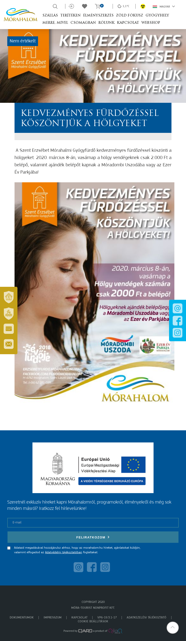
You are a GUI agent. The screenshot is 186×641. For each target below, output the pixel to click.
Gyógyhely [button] (157, 15)
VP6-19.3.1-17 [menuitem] (107, 617)
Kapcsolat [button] (128, 23)
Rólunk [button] (106, 23)
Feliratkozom (93, 537)
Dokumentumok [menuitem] (22, 617)
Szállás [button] (50, 15)
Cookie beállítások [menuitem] (93, 621)
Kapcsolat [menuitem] (79, 617)
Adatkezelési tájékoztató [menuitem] (146, 617)
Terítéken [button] (70, 15)
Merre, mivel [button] (55, 23)
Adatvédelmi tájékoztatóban (63, 552)
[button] (173, 628)
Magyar (164, 6)
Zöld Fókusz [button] (129, 15)
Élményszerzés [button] (98, 15)
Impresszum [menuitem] (53, 617)
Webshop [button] (150, 23)
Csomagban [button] (83, 23)
